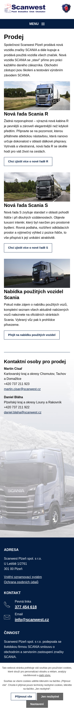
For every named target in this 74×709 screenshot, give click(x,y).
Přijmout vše (23, 696)
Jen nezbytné (50, 696)
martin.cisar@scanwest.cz (22, 389)
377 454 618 (26, 608)
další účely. (45, 675)
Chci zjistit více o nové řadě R (28, 161)
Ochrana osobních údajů (21, 583)
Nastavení (37, 704)
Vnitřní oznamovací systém (23, 578)
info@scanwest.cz (32, 620)
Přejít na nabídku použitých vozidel (31, 334)
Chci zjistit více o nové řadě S (28, 247)
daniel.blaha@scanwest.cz (22, 412)
